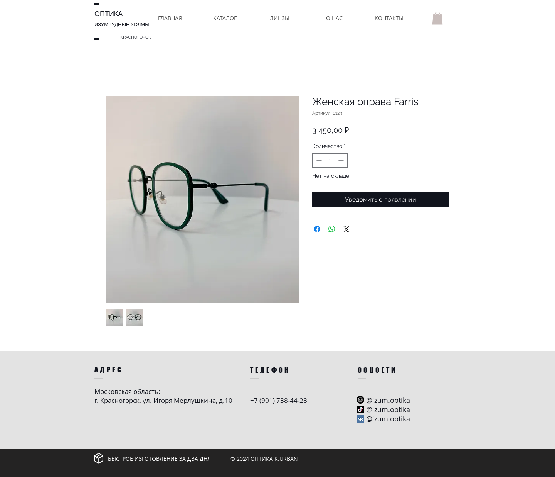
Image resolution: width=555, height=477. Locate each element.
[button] (224, 18)
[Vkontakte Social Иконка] (360, 419)
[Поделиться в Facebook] (317, 229)
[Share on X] (346, 229)
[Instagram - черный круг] (360, 400)
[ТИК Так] (360, 409)
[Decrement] (318, 160)
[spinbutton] (330, 160)
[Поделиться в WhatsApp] (331, 229)
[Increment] (341, 160)
